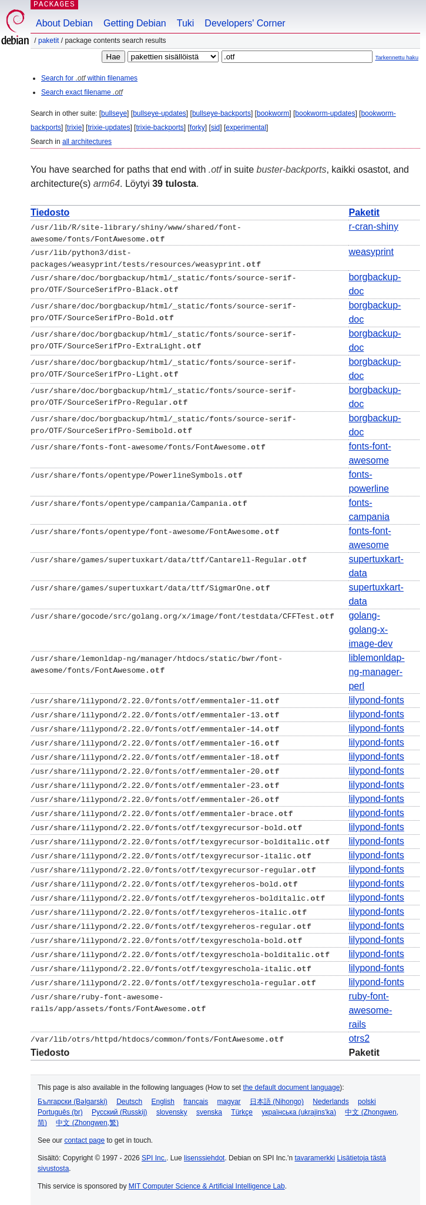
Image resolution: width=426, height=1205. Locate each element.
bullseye (114, 113)
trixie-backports (159, 127)
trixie (74, 127)
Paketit (48, 40)
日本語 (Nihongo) (277, 1100)
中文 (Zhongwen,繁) (87, 1121)
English (163, 1100)
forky (197, 127)
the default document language (291, 1086)
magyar (229, 1100)
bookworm (273, 113)
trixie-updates (109, 127)
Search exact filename (82, 92)
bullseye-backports (221, 113)
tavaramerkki (314, 1157)
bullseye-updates (159, 113)
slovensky (171, 1111)
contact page (84, 1139)
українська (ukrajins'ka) (298, 1111)
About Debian (64, 23)
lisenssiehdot (204, 1157)
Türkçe (242, 1111)
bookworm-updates (325, 113)
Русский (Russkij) (119, 1111)
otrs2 (359, 1037)
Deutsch (129, 1100)
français (195, 1100)
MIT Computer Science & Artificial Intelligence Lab (207, 1185)
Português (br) (60, 1111)
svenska (209, 1111)
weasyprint (370, 251)
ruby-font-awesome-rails (370, 1009)
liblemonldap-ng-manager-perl (376, 671)
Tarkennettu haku (396, 57)
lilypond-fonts (376, 699)
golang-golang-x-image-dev (370, 628)
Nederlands (330, 1100)
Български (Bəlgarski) (73, 1100)
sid (215, 127)
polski (367, 1100)
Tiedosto (50, 212)
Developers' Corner (244, 23)
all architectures (87, 141)
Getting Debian (134, 23)
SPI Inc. (154, 1157)
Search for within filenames (89, 78)
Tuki (185, 23)
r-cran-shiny (373, 226)
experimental (246, 127)
